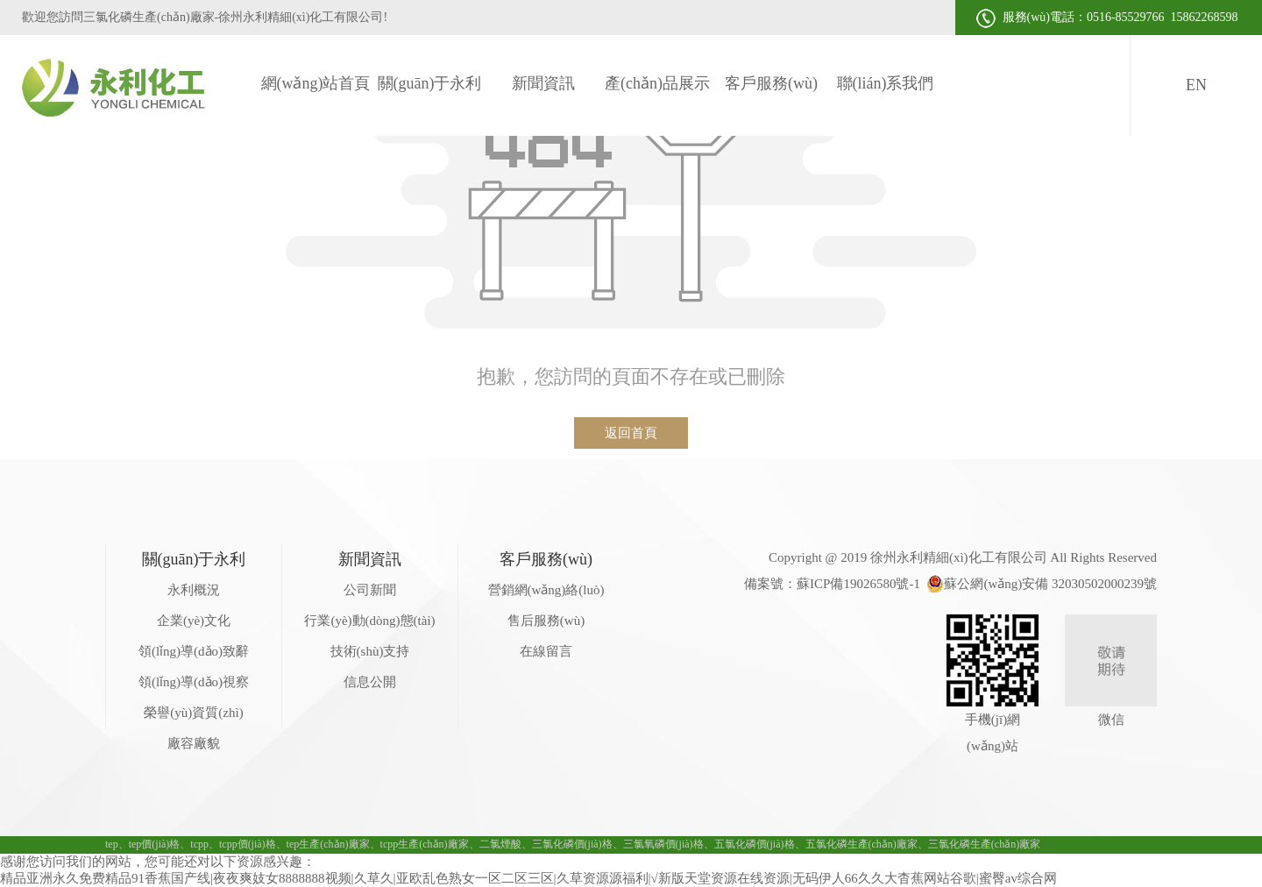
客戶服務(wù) (771, 83)
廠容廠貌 (193, 743)
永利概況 (193, 590)
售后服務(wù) (546, 621)
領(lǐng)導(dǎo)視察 (193, 682)
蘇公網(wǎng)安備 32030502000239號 (1041, 584)
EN (1196, 85)
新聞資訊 (543, 83)
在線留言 (546, 651)
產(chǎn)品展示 (657, 83)
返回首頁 (631, 433)
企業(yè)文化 (193, 621)
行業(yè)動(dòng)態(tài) (369, 621)
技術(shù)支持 (370, 651)
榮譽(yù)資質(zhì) (193, 713)
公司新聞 (370, 590)
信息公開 (370, 682)
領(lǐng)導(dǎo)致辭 (193, 651)
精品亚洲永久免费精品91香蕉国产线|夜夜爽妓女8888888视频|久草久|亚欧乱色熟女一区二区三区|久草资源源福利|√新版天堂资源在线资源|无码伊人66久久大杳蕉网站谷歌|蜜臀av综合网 (528, 878)
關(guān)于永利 (430, 83)
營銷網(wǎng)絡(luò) (546, 590)
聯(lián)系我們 (885, 83)
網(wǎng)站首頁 (316, 83)
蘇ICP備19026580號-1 (858, 584)
